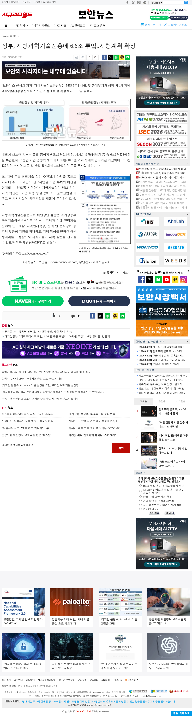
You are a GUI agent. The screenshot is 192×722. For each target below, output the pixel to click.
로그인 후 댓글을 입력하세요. (57, 448)
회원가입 (15, 2)
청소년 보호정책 (66, 680)
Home (5, 36)
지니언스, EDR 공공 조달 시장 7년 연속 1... (94, 421)
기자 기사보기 (116, 272)
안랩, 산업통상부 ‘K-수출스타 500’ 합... (161, 380)
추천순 (162, 401)
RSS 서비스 (133, 680)
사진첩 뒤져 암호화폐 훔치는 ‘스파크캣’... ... (95, 435)
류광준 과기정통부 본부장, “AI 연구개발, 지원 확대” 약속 (38, 331)
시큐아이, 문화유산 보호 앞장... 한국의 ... (162, 384)
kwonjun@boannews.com (97, 705)
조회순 (143, 401)
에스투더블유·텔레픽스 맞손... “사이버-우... (163, 375)
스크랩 (37, 2)
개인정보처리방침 (46, 680)
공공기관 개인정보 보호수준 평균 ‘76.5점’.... (28, 435)
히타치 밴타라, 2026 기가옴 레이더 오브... (162, 392)
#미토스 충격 (97, 25)
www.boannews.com (64, 262)
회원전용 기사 (153, 24)
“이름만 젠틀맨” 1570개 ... (160, 364)
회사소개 (6, 680)
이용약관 (30, 680)
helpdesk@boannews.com (150, 696)
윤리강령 (82, 680)
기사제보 (26, 2)
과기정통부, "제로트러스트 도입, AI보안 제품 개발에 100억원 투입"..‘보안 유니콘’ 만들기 (57, 336)
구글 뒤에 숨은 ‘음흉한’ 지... (161, 355)
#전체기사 (21, 25)
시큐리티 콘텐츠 (177, 24)
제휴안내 (105, 680)
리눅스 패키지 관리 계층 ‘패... (162, 360)
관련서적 (117, 680)
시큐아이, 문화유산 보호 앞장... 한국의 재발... (29, 421)
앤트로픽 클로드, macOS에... (161, 351)
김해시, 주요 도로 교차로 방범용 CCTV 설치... (96, 428)
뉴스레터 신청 (49, 2)
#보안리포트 (77, 25)
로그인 (5, 2)
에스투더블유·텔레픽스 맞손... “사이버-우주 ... (29, 414)
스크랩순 (180, 401)
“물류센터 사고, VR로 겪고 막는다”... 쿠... (26, 428)
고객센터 (93, 680)
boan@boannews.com (33, 253)
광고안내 (18, 680)
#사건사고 (60, 25)
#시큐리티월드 (41, 25)
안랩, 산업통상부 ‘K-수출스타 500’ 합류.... (93, 414)
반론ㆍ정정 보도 (181, 713)
